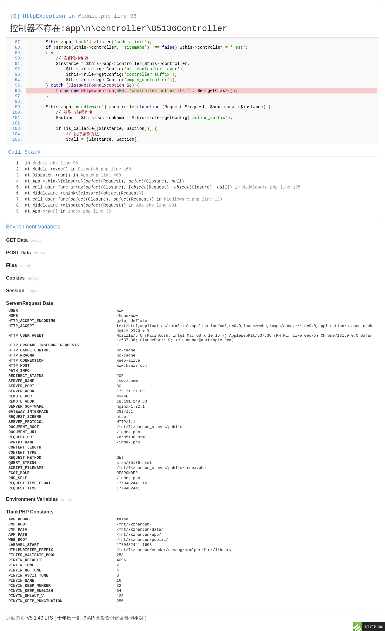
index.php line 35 (89, 211)
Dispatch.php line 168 (104, 169)
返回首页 (15, 617)
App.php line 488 (101, 175)
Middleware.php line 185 (271, 187)
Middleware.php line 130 (193, 199)
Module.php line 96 (107, 16)
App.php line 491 (156, 205)
